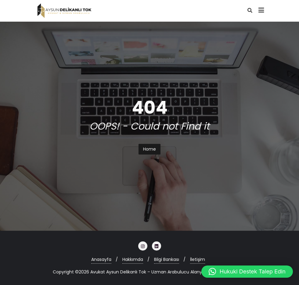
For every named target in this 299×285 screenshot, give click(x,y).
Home (149, 149)
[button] (247, 271)
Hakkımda (132, 259)
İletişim (197, 259)
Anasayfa (101, 259)
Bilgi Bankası (166, 259)
